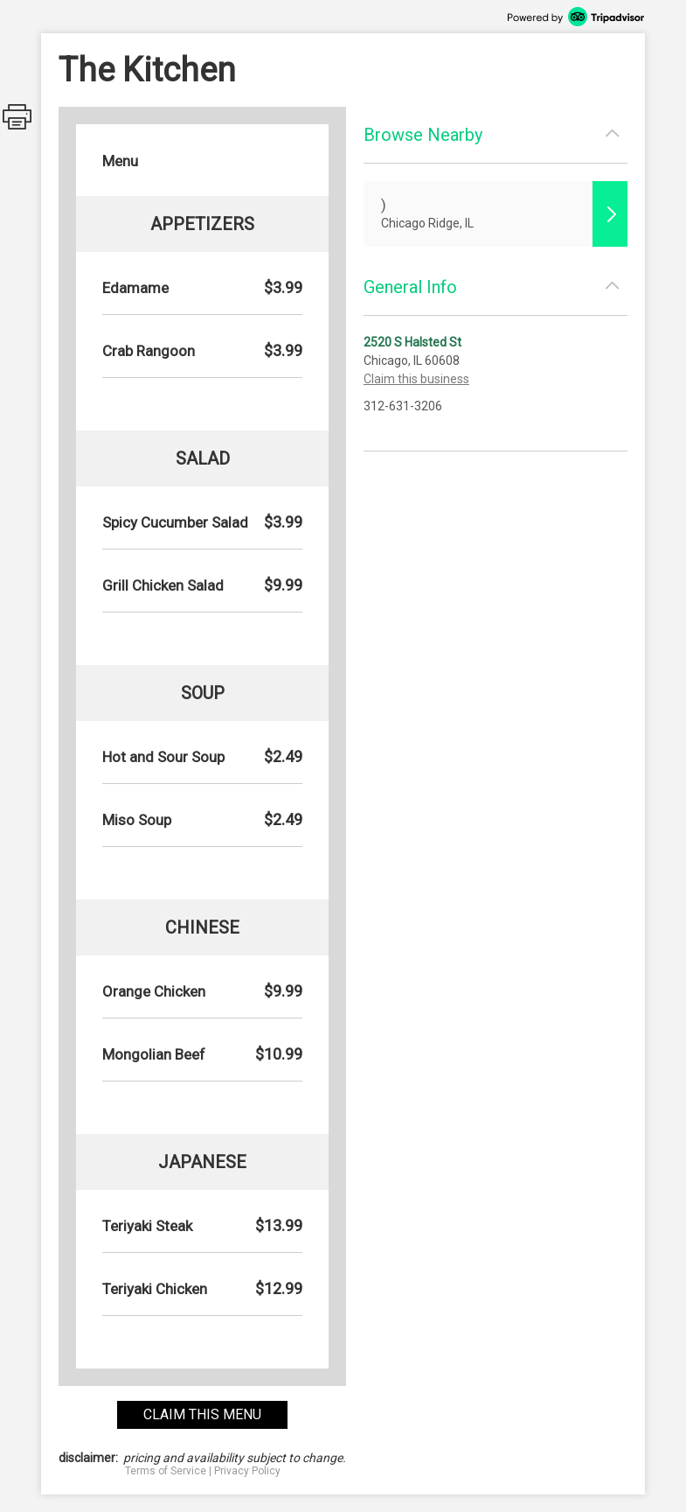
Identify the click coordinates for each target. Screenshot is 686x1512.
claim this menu (202, 1414)
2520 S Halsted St (412, 342)
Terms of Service (165, 1471)
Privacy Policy (247, 1471)
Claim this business (416, 379)
